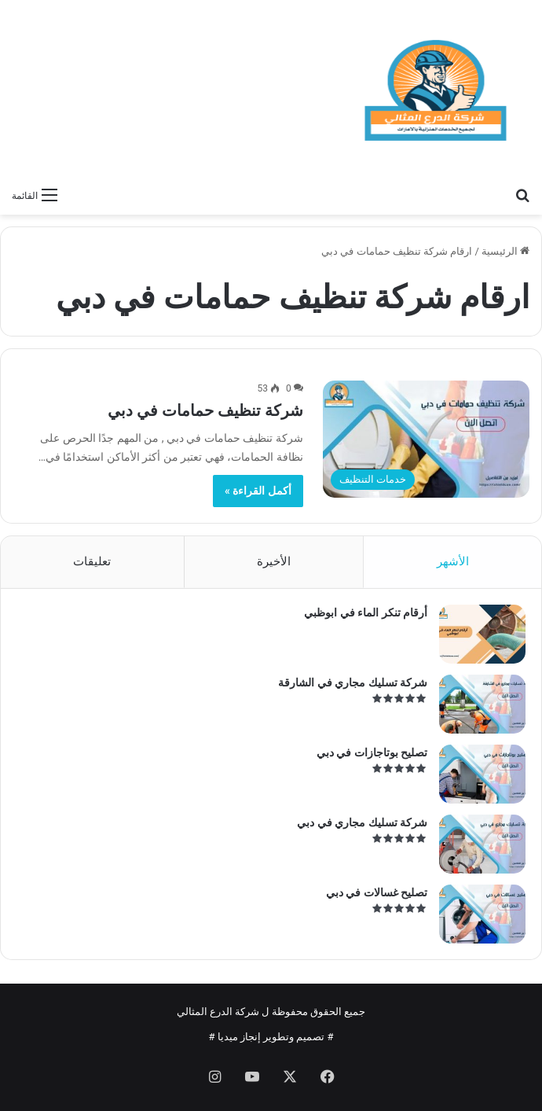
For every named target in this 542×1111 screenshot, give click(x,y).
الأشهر (453, 561)
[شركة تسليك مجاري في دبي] (482, 844)
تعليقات (92, 561)
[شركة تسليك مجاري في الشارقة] (482, 704)
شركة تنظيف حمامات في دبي (205, 410)
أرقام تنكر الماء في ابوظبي (365, 612)
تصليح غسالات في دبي (376, 892)
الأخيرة (274, 561)
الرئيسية (505, 251)
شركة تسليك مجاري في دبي (362, 822)
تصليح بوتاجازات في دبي (372, 752)
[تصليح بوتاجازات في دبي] (482, 774)
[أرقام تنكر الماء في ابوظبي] (482, 634)
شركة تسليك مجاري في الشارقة (352, 682)
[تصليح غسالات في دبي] (482, 914)
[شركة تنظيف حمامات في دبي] (426, 439)
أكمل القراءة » (258, 490)
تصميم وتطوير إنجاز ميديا (271, 1037)
